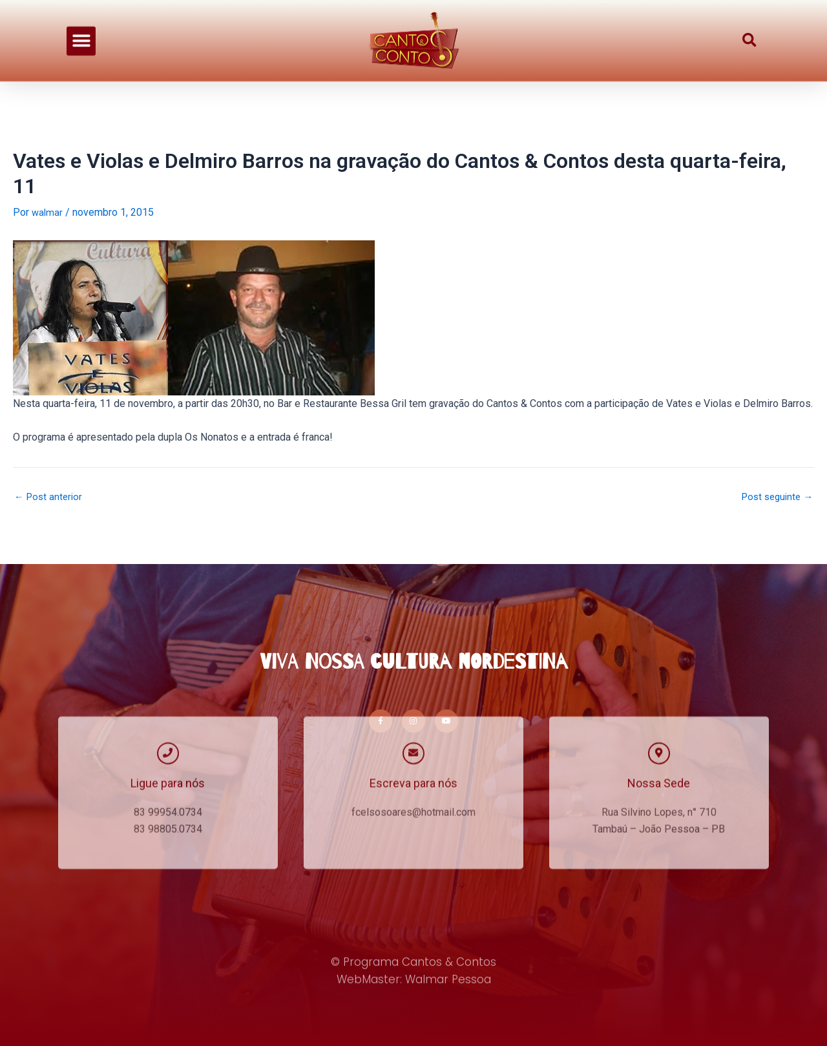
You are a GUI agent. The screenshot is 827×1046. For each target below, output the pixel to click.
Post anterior (50, 497)
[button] (81, 25)
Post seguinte (774, 497)
